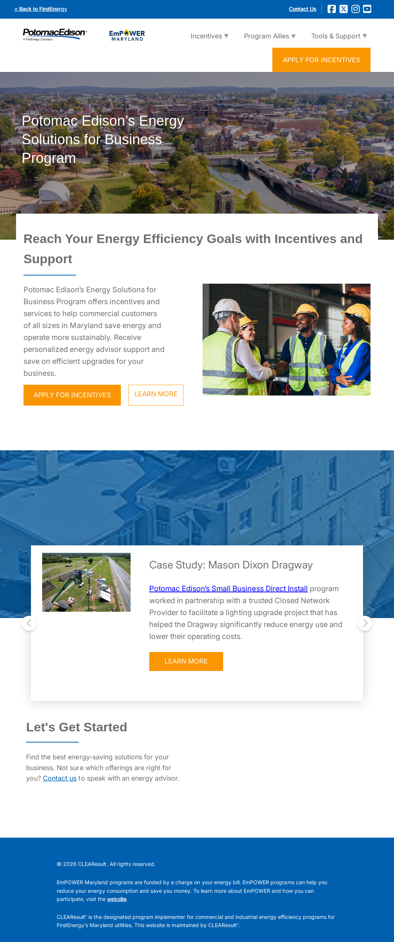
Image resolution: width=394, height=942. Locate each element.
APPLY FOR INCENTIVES (321, 60)
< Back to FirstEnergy (40, 9)
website (116, 899)
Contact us (59, 778)
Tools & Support (334, 40)
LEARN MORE (156, 394)
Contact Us (302, 9)
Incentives (204, 40)
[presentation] (29, 623)
